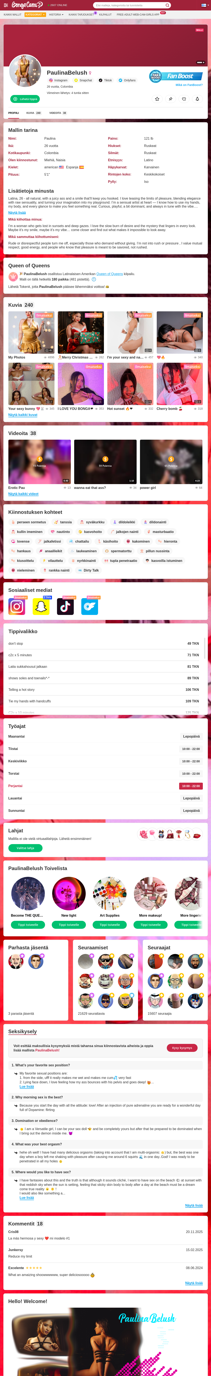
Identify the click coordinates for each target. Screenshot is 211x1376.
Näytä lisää (17, 212)
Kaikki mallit (12, 14)
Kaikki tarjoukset (82, 14)
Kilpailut (105, 14)
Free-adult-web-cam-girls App (139, 14)
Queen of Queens (109, 274)
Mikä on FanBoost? (189, 85)
